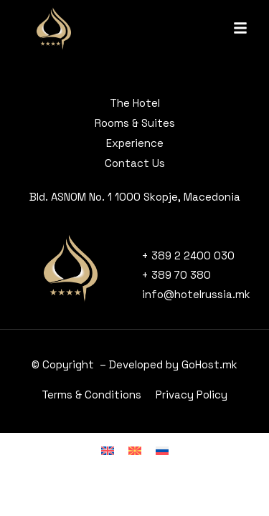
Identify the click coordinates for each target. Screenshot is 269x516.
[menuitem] (107, 450)
